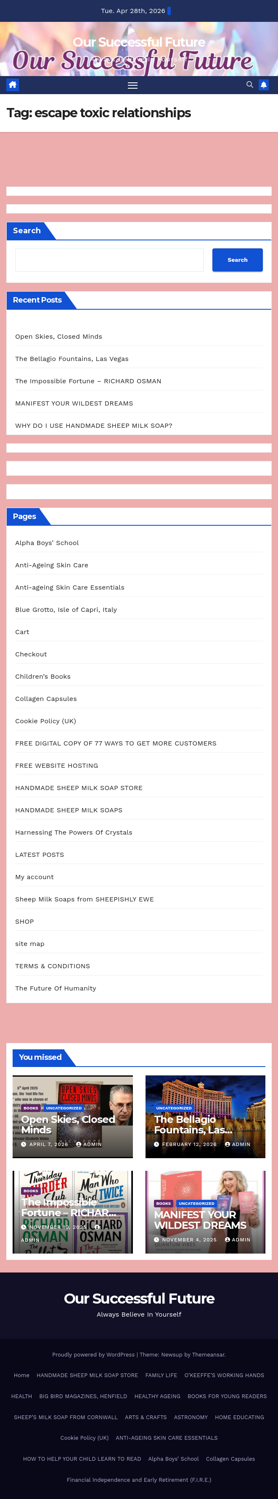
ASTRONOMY (191, 1417)
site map (30, 944)
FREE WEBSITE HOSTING (56, 765)
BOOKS (31, 1108)
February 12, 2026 (190, 1145)
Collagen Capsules (46, 699)
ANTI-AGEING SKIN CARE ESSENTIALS (166, 1438)
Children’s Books (43, 676)
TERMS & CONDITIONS (52, 966)
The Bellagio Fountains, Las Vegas (72, 359)
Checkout (31, 654)
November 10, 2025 (59, 1227)
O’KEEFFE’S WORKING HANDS (224, 1375)
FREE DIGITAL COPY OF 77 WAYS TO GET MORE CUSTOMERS (116, 743)
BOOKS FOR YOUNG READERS (227, 1396)
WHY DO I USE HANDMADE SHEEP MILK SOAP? (93, 425)
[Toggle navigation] (132, 85)
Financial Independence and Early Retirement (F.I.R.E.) (139, 1480)
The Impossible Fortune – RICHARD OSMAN (88, 381)
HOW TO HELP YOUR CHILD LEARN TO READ (82, 1459)
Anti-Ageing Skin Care (51, 565)
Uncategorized (64, 1108)
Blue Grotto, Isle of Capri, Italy (66, 610)
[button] (249, 85)
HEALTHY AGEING (157, 1396)
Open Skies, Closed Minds (58, 336)
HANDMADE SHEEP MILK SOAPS (68, 810)
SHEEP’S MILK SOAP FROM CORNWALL (66, 1417)
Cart (22, 632)
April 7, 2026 (49, 1145)
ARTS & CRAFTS (146, 1417)
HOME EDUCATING (239, 1417)
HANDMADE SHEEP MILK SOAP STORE (79, 788)
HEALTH (21, 1396)
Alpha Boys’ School (47, 543)
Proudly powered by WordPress (94, 1355)
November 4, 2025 (190, 1240)
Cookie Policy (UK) (45, 721)
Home (21, 1375)
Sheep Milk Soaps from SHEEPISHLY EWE (84, 899)
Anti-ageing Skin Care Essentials (69, 587)
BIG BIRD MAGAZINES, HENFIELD (83, 1396)
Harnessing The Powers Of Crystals (73, 832)
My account (34, 877)
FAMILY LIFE (161, 1375)
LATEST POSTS (39, 855)
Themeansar (208, 1355)
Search (27, 230)
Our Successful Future (139, 42)
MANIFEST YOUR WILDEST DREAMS (74, 403)
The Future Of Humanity (55, 988)
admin (89, 1145)
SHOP (24, 921)
